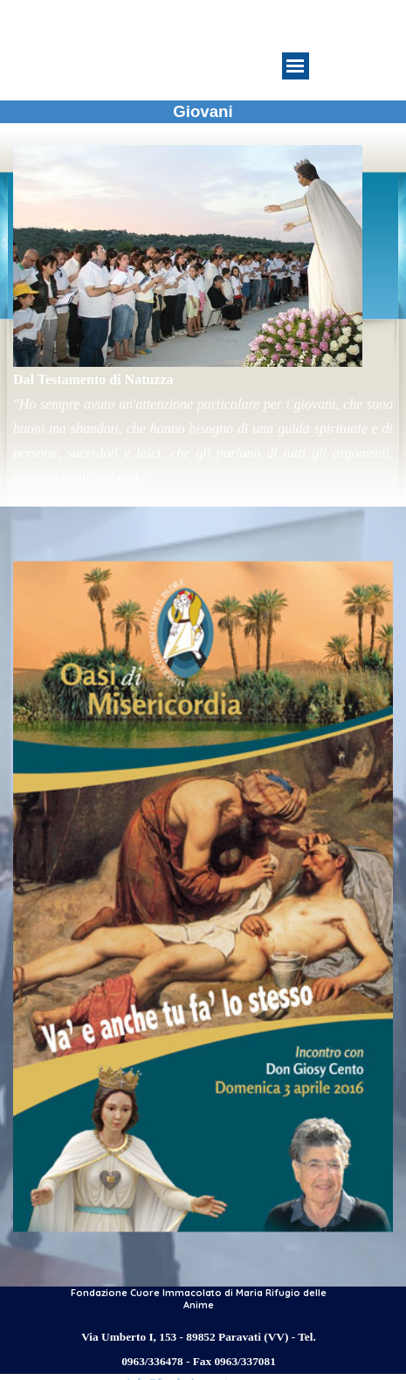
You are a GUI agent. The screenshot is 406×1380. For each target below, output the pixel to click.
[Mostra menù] (295, 65)
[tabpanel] (203, 317)
